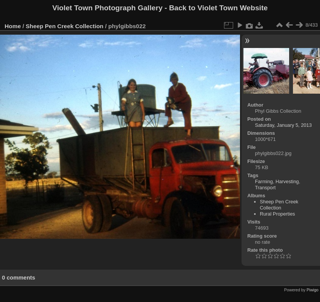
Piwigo (312, 290)
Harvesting (287, 181)
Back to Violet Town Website (218, 8)
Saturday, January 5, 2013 (283, 125)
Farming (264, 181)
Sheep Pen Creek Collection (65, 26)
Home (13, 26)
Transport (265, 187)
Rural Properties (277, 214)
